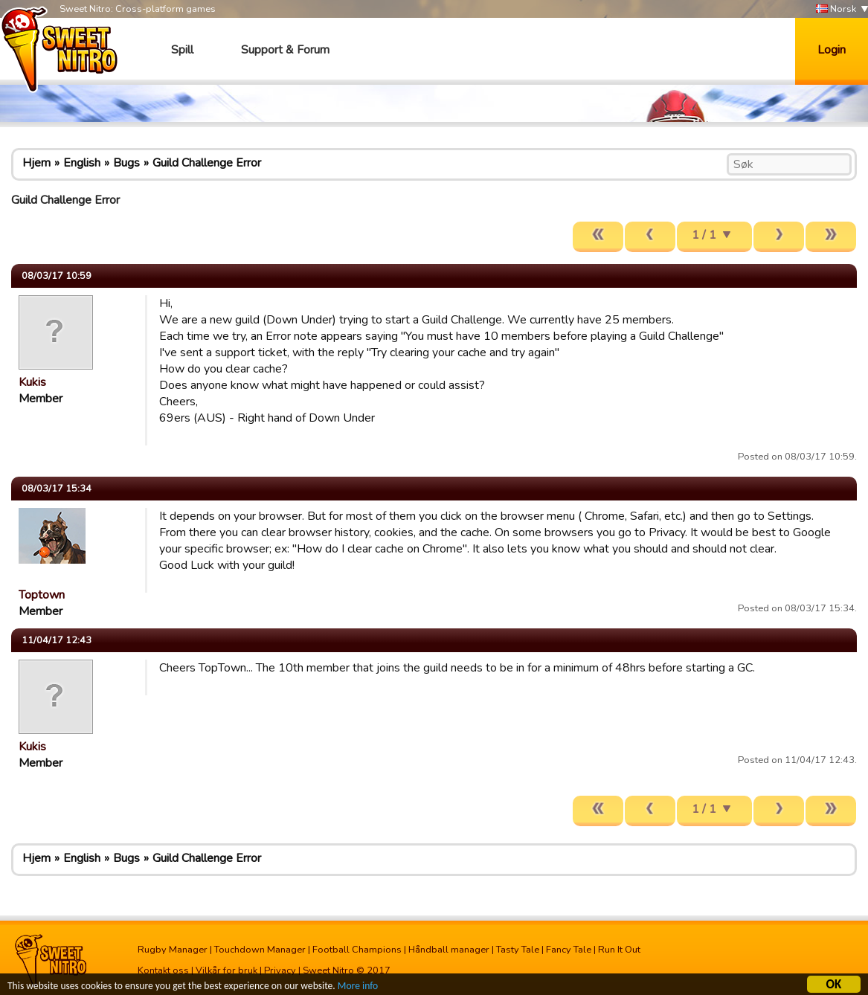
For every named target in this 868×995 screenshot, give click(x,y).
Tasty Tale (517, 949)
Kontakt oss (163, 970)
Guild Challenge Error (206, 163)
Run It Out (619, 949)
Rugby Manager (173, 949)
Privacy (280, 970)
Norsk (836, 9)
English (81, 163)
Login (831, 50)
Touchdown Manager (260, 949)
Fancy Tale (568, 949)
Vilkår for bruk (226, 970)
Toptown (42, 595)
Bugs (126, 163)
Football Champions (357, 949)
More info (358, 988)
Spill (182, 50)
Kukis (32, 382)
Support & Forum (285, 50)
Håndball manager (448, 949)
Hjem (36, 163)
